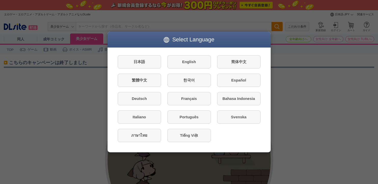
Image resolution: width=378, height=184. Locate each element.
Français (189, 98)
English (189, 62)
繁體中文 (139, 80)
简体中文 (238, 62)
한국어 (189, 80)
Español (238, 80)
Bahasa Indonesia (239, 98)
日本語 (139, 62)
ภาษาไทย (139, 135)
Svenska (238, 117)
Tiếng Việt (189, 135)
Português (188, 117)
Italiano (139, 117)
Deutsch (139, 98)
